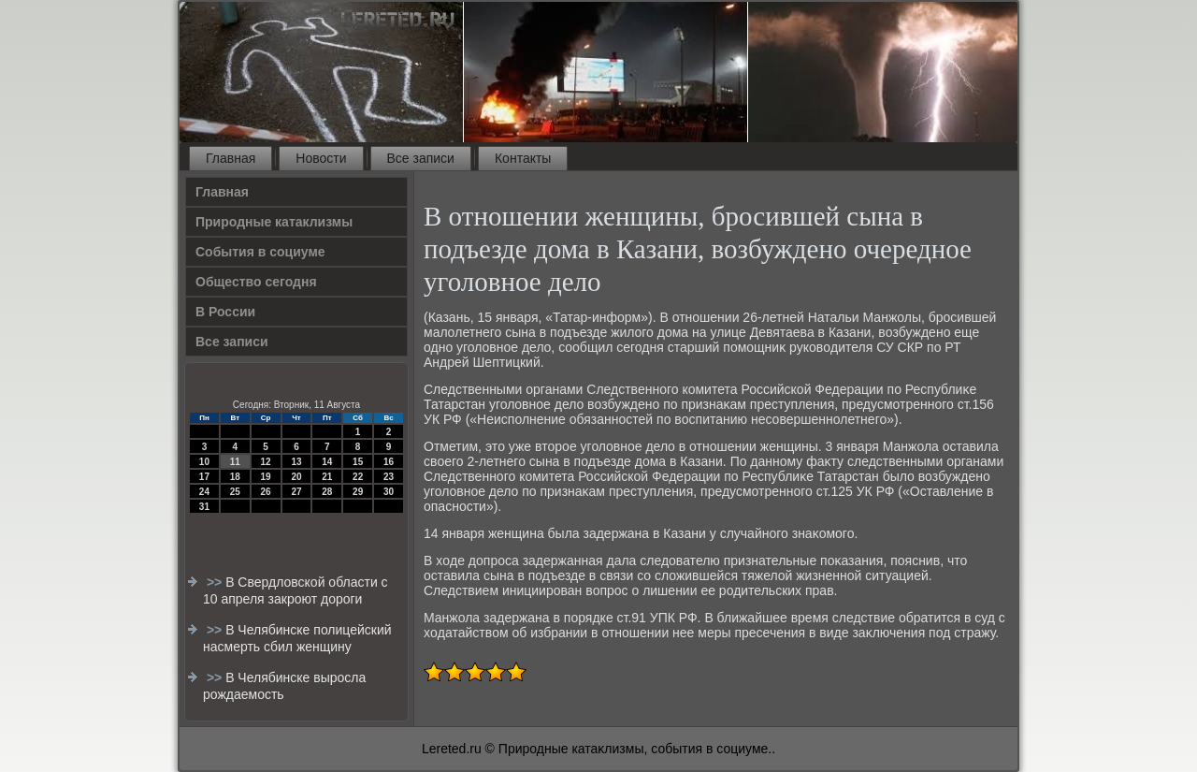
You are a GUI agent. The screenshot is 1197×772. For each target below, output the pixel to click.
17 (204, 477)
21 (327, 477)
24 (204, 492)
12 (266, 462)
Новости (321, 158)
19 (266, 477)
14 (327, 462)
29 (358, 492)
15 (358, 462)
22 (358, 477)
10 (204, 462)
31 (204, 507)
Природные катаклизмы (274, 221)
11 (235, 462)
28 (327, 492)
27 (296, 492)
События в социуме (260, 251)
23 (388, 477)
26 (266, 492)
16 (388, 462)
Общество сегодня (256, 281)
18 (235, 477)
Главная (230, 158)
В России (225, 311)
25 (235, 492)
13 (296, 462)
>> (216, 582)
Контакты (523, 158)
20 (296, 477)
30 (388, 492)
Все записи (420, 158)
